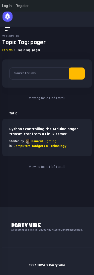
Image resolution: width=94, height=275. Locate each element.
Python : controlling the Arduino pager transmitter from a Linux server (43, 131)
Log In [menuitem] (7, 6)
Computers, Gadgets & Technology (40, 146)
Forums (7, 50)
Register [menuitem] (22, 6)
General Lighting (43, 141)
